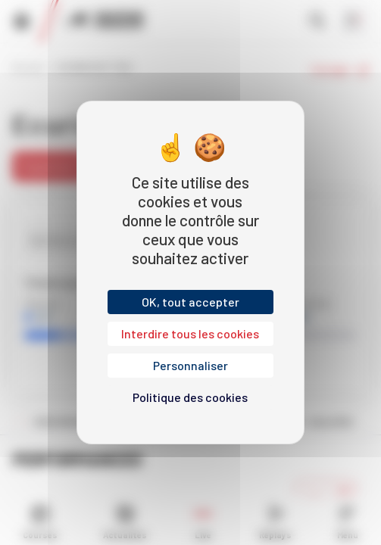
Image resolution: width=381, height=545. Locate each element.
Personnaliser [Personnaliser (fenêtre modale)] (190, 365)
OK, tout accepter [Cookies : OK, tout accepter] (190, 301)
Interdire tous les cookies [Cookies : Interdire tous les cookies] (190, 333)
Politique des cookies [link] (190, 397)
